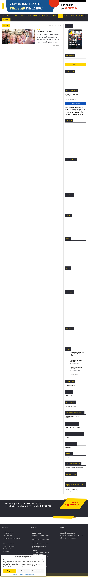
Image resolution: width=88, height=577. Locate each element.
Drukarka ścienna (70, 386)
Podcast (55, 16)
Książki (49, 16)
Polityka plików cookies (17, 574)
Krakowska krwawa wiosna (76, 361)
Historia (35, 16)
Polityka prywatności (29, 574)
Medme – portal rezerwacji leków (74, 468)
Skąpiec (67, 438)
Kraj (4, 16)
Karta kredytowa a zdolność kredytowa (72, 417)
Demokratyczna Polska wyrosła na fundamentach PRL (77, 355)
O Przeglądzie (73, 16)
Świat (8, 16)
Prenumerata (42, 16)
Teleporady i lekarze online (72, 428)
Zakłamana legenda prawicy (76, 368)
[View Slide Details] (52, 6)
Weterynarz (68, 448)
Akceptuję (9, 571)
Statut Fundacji (7, 549)
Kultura (29, 16)
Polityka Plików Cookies (9, 547)
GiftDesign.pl (68, 458)
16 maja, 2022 (58, 46)
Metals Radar (69, 396)
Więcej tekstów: (75, 375)
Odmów (23, 571)
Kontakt (81, 16)
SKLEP (60, 16)
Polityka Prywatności (8, 544)
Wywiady (22, 16)
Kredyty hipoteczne (71, 407)
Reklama (66, 16)
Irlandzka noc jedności (43, 32)
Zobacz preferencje (37, 571)
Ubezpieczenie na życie (71, 478)
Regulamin (6, 552)
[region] (52, 6)
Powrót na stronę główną (55, 26)
